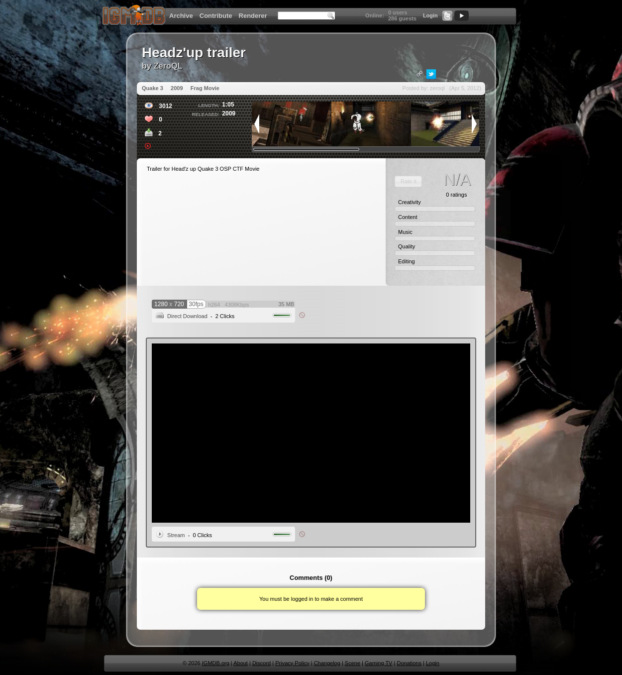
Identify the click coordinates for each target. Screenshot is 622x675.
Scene (352, 663)
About (240, 663)
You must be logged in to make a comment (311, 599)
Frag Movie (205, 88)
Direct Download (187, 316)
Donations (409, 663)
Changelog (327, 663)
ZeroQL (168, 65)
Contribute (216, 15)
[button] (408, 181)
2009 (177, 88)
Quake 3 (152, 88)
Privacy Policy (292, 663)
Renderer (253, 15)
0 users (398, 12)
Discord (261, 663)
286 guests (402, 18)
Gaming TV (378, 663)
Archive (181, 15)
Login (430, 15)
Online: (374, 15)
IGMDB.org (215, 663)
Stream (176, 535)
